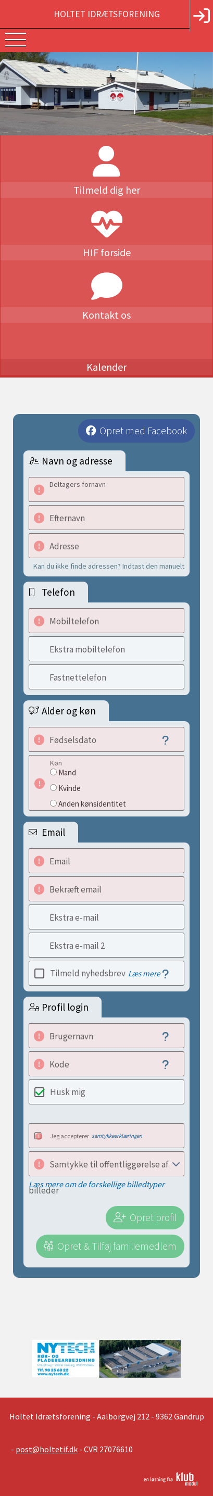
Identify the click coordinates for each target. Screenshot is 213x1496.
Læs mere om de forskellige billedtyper (97, 1184)
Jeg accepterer (96, 1136)
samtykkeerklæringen (117, 1135)
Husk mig (67, 1092)
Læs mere (144, 973)
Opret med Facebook (143, 430)
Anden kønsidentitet (92, 804)
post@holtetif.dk (47, 1449)
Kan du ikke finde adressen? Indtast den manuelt (108, 566)
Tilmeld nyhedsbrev (105, 973)
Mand (67, 772)
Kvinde (69, 788)
